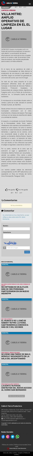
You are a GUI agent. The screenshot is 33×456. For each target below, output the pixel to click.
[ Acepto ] (20, 453)
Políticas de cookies (7, 444)
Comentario (7, 232)
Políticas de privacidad (20, 444)
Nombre (5, 226)
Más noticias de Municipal (16, 396)
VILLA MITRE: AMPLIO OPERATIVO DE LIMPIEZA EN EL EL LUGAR (15, 21)
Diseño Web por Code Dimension (18, 448)
